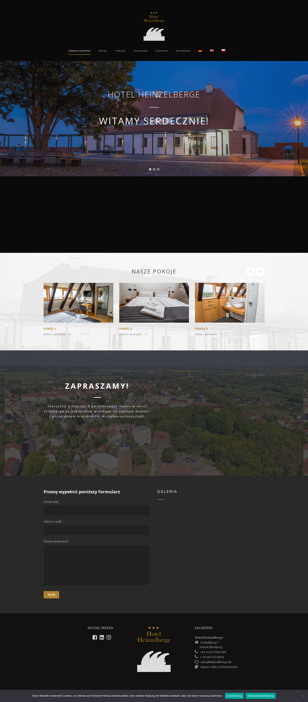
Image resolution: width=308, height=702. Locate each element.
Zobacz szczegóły (57, 334)
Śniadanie (141, 50)
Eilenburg (183, 50)
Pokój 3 (201, 329)
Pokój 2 (125, 329)
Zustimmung (234, 695)
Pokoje (120, 50)
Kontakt (162, 50)
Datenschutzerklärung (261, 695)
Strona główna (79, 50)
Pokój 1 (50, 329)
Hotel (103, 50)
